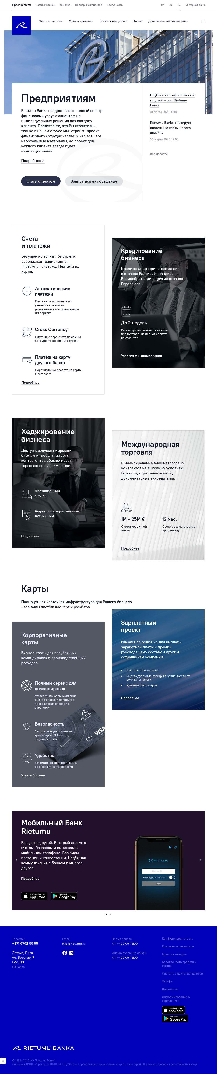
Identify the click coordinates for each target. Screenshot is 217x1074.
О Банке (65, 5)
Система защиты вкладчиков (182, 973)
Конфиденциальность (177, 938)
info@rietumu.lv (73, 943)
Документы (170, 989)
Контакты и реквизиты (178, 946)
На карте (18, 967)
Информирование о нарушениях (176, 999)
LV (162, 5)
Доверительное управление (168, 21)
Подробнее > (33, 160)
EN (170, 5)
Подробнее (30, 878)
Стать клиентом (41, 181)
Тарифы (167, 981)
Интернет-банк (195, 5)
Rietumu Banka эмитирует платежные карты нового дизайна (170, 127)
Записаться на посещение (94, 181)
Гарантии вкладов (174, 954)
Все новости (159, 154)
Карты (137, 21)
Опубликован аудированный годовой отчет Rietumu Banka (172, 100)
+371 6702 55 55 (25, 943)
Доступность (115, 5)
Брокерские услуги (113, 21)
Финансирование (81, 21)
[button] (106, 914)
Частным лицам (45, 5)
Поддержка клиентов (88, 5)
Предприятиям (21, 5)
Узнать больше (33, 775)
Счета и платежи (51, 21)
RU (178, 5)
